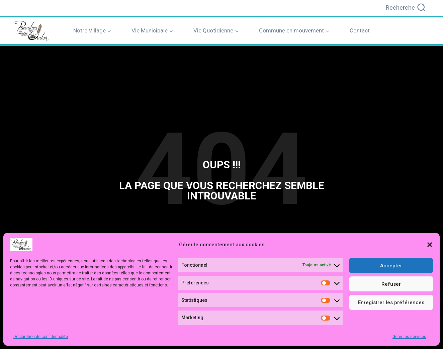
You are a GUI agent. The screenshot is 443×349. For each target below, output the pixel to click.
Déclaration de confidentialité (40, 336)
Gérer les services (409, 336)
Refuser (391, 284)
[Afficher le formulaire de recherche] (406, 8)
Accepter (391, 266)
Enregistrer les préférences (391, 302)
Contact (360, 30)
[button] (429, 244)
